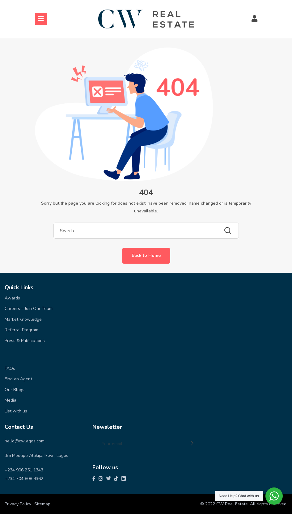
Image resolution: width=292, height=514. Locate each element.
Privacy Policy (18, 504)
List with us (16, 411)
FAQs (10, 368)
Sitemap (42, 504)
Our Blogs (14, 390)
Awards (12, 298)
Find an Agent (18, 379)
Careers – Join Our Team (29, 308)
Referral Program (21, 330)
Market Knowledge (23, 319)
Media (10, 400)
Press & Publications (25, 341)
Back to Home (146, 255)
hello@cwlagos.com (24, 441)
